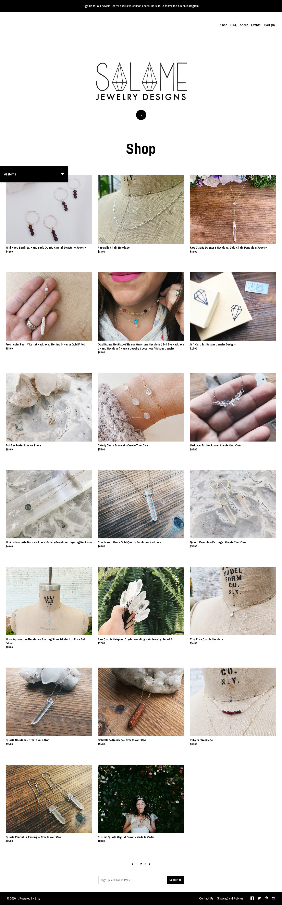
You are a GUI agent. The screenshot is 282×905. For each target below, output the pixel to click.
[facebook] (252, 898)
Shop (223, 25)
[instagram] (273, 898)
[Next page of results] (150, 864)
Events (256, 25)
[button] (34, 174)
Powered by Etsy (30, 898)
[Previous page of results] (132, 864)
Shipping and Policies (230, 898)
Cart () (269, 25)
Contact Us (206, 898)
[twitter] (259, 898)
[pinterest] (266, 898)
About (244, 25)
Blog (233, 25)
